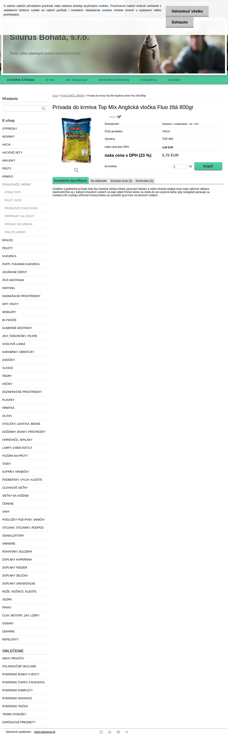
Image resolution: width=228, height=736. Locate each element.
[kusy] (180, 166)
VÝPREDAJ (9, 128)
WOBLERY (9, 312)
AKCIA (6, 144)
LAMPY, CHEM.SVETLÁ (17, 447)
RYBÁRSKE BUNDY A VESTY (20, 674)
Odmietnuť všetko (187, 11)
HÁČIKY (7, 384)
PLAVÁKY (8, 400)
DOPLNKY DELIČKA (15, 575)
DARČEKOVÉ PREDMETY (18, 722)
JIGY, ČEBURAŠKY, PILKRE (19, 336)
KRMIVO (7, 176)
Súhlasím (179, 22)
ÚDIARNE (8, 631)
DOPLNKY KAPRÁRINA (17, 559)
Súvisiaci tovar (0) (121, 181)
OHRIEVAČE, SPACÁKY (17, 439)
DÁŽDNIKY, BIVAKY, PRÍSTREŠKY (23, 431)
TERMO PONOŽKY (14, 714)
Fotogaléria (149, 80)
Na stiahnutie (99, 181)
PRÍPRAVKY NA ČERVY (19, 216)
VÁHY (6, 511)
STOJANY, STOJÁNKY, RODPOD (23, 527)
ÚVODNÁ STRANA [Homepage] (20, 80)
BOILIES (7, 240)
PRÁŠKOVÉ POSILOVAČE (21, 208)
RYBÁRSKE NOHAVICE (17, 698)
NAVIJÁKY (8, 160)
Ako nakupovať (76, 80)
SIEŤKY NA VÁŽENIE (15, 495)
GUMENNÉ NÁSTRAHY (17, 328)
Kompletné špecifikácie (70, 180)
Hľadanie (10, 99)
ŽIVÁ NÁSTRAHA (13, 280)
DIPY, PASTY (10, 304)
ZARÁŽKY (8, 360)
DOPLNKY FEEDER (14, 567)
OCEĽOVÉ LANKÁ (13, 344)
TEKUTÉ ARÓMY (15, 232)
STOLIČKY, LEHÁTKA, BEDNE (21, 423)
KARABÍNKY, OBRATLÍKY (18, 352)
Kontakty (174, 80)
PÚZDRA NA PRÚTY (15, 455)
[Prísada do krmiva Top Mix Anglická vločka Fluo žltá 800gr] (76, 145)
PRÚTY (7, 168)
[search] (43, 108)
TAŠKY (6, 463)
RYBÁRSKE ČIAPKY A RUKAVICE (23, 682)
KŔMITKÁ (8, 408)
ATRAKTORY (13, 192)
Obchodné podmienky (114, 80)
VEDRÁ (7, 599)
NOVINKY (8, 136)
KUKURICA (9, 256)
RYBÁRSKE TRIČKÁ (15, 706)
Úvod (55, 95)
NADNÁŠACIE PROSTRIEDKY (21, 296)
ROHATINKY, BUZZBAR (17, 551)
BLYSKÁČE (9, 320)
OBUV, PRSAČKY (13, 658)
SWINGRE (8, 543)
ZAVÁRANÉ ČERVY (14, 272)
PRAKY (7, 607)
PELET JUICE (13, 200)
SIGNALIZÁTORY (13, 535)
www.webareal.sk (44, 731)
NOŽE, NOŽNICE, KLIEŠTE (19, 591)
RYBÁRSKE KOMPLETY (17, 690)
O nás (50, 80)
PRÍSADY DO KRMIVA (18, 224)
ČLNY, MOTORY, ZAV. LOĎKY (20, 615)
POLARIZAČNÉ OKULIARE (19, 666)
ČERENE (8, 503)
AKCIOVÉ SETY (12, 152)
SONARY (8, 623)
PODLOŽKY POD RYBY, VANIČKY (23, 519)
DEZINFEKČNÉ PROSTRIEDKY (22, 392)
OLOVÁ (7, 416)
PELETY (7, 248)
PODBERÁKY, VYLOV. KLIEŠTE (22, 479)
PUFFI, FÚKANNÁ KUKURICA (21, 264)
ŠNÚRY (7, 376)
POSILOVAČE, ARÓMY (16, 184)
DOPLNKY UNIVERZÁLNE (18, 583)
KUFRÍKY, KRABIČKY (15, 471)
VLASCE (7, 368)
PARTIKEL (8, 288)
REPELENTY (10, 639)
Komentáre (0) (144, 181)
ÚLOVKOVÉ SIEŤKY (15, 487)
